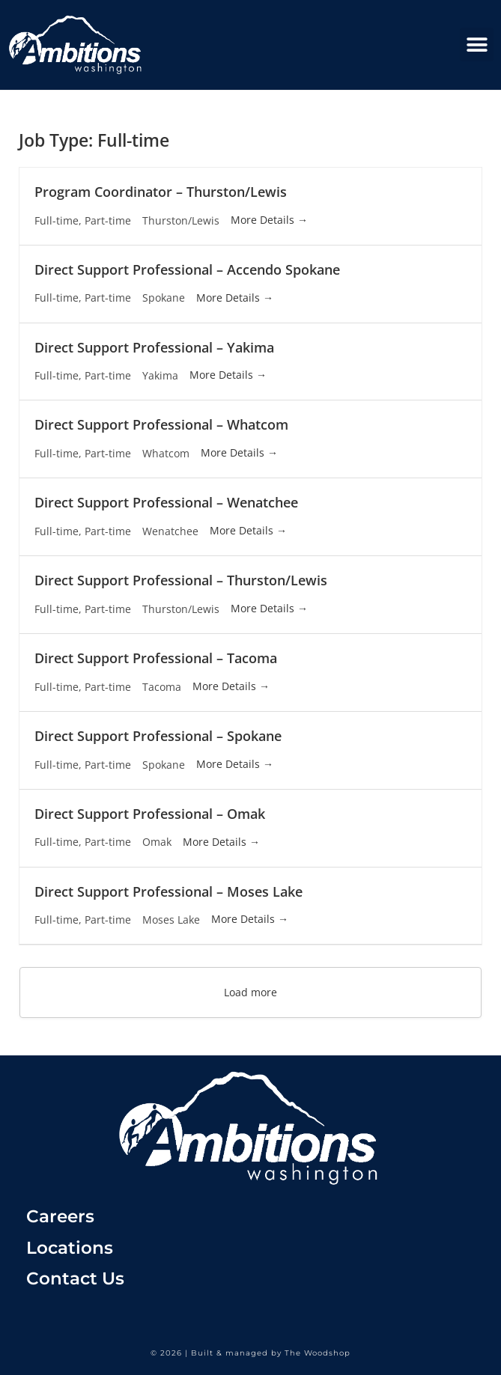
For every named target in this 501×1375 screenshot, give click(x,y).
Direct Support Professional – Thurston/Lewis (180, 580)
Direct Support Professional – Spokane (158, 736)
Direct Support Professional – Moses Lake (168, 891)
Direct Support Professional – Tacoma (155, 658)
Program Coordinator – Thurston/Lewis (160, 192)
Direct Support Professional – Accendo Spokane (187, 269)
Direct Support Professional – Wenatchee (166, 502)
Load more (250, 992)
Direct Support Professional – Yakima (154, 347)
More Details (269, 220)
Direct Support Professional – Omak (149, 814)
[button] (477, 44)
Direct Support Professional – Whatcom (161, 424)
